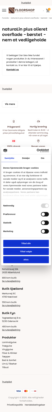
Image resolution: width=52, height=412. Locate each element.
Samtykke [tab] (9, 158)
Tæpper (6, 356)
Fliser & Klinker (9, 353)
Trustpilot (26, 2)
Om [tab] (42, 158)
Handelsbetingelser (35, 404)
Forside (5, 18)
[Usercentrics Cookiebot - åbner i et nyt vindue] (37, 150)
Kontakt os (12, 69)
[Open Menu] (4, 10)
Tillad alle (26, 243)
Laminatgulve (9, 342)
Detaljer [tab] (26, 158)
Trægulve (7, 346)
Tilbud (5, 367)
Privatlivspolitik (15, 404)
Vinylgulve (7, 349)
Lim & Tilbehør (9, 363)
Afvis (26, 259)
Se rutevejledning (11, 281)
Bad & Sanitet (9, 360)
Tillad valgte (26, 251)
